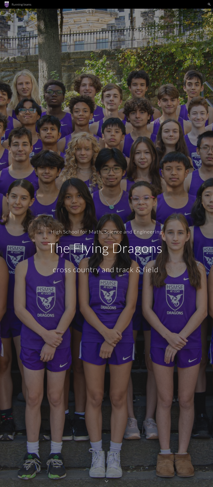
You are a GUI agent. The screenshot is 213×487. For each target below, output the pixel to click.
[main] (106, 248)
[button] (209, 4)
